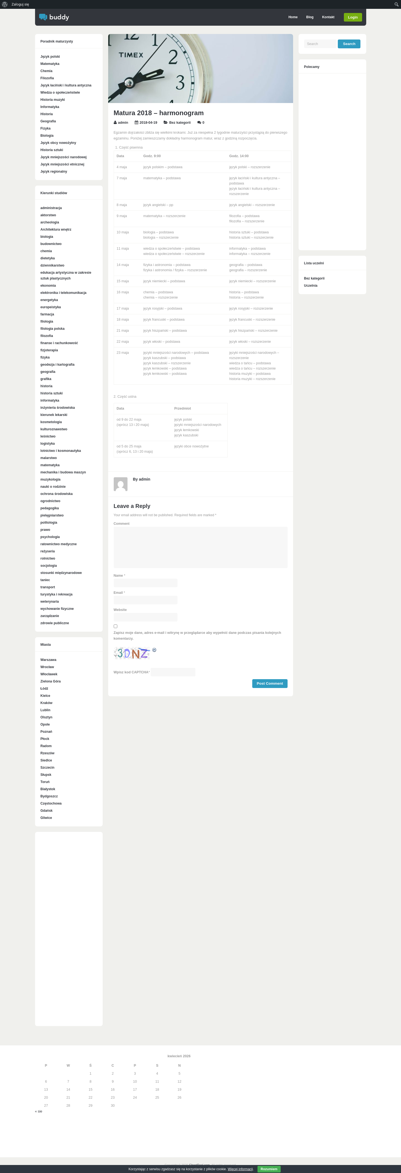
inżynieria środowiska (58, 408)
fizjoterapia (49, 350)
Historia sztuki (52, 150)
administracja (51, 208)
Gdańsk (47, 811)
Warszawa (49, 660)
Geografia (48, 121)
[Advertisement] (69, 932)
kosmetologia (51, 422)
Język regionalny (54, 171)
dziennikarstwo (53, 265)
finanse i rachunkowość (59, 343)
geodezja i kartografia (58, 365)
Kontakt (328, 17)
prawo (45, 530)
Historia (47, 114)
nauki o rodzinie (53, 487)
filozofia (47, 336)
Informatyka (50, 107)
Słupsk (46, 775)
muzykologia (51, 479)
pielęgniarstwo (52, 515)
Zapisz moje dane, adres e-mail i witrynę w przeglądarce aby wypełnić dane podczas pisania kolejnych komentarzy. (197, 635)
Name (118, 576)
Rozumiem (269, 1169)
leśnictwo (48, 436)
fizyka (45, 357)
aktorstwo (48, 215)
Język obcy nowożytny (58, 143)
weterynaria (50, 601)
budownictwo (51, 244)
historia (46, 386)
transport (48, 587)
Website (120, 610)
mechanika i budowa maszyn (63, 472)
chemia (46, 251)
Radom (46, 746)
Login (353, 17)
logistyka (48, 444)
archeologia (50, 222)
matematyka (50, 465)
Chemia (46, 71)
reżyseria (48, 551)
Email (118, 593)
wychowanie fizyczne (57, 609)
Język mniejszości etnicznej (62, 164)
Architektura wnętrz (56, 229)
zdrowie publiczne (55, 623)
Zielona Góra (51, 681)
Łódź (44, 688)
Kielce (45, 696)
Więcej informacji (240, 1169)
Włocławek (49, 674)
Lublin (46, 710)
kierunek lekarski (54, 415)
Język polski (50, 57)
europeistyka (51, 307)
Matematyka (50, 64)
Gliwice (46, 818)
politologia (49, 522)
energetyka (49, 300)
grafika (46, 379)
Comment (122, 524)
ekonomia (48, 286)
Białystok (48, 789)
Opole (45, 724)
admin (123, 123)
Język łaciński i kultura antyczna (66, 85)
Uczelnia (311, 286)
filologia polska (53, 329)
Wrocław (47, 667)
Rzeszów (48, 753)
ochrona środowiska (57, 494)
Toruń (45, 782)
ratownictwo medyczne (59, 544)
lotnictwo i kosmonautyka (61, 451)
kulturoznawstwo (54, 429)
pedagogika (50, 508)
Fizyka (46, 128)
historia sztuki (52, 393)
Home (292, 17)
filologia (47, 321)
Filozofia (47, 78)
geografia (48, 372)
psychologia (50, 537)
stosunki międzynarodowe (61, 573)
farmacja (47, 314)
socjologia (49, 566)
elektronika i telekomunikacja (64, 293)
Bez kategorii (180, 123)
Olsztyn (46, 717)
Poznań (46, 732)
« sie (38, 1111)
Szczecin (48, 767)
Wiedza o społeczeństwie (60, 92)
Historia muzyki (53, 100)
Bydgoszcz (49, 796)
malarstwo (49, 458)
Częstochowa (51, 803)
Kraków (46, 703)
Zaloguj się (20, 4)
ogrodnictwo (50, 501)
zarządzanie (50, 616)
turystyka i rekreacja (57, 594)
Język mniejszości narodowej (64, 157)
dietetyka (48, 258)
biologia (47, 237)
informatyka (50, 400)
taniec (45, 580)
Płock (45, 739)
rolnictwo (48, 558)
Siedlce (46, 760)
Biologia (47, 136)
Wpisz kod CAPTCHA (131, 672)
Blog (309, 17)
